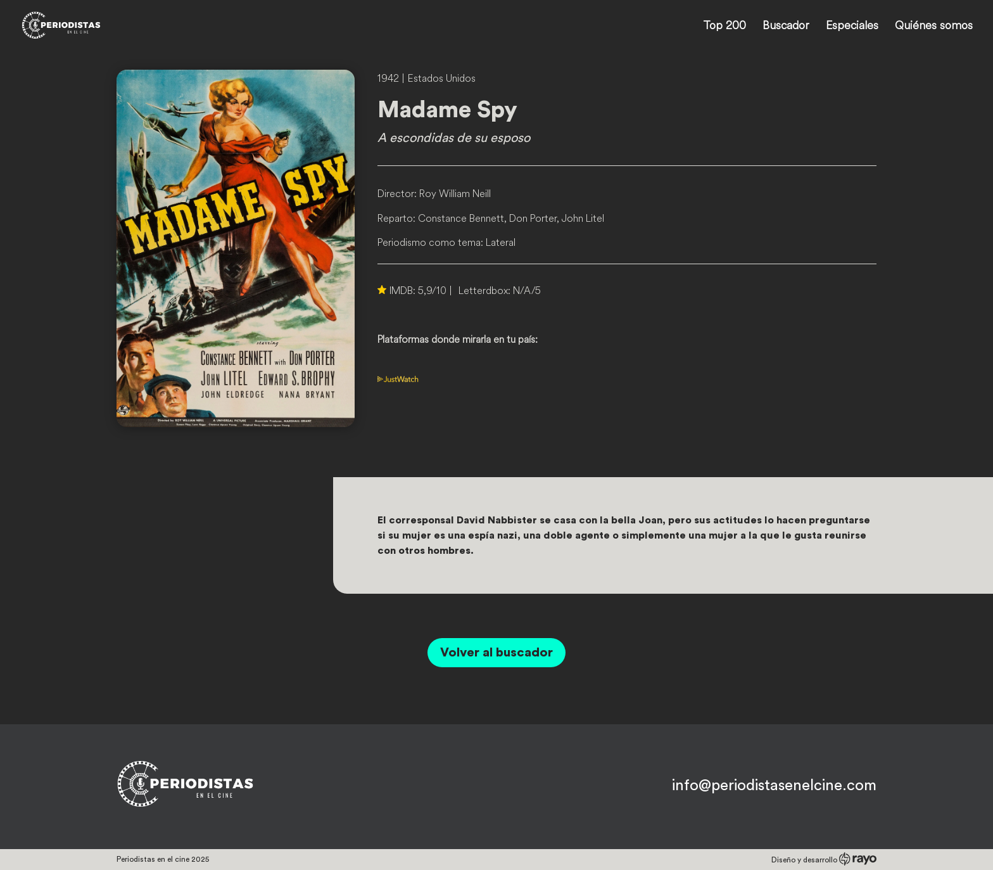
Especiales (852, 26)
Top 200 (724, 26)
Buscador (785, 26)
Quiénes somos (934, 26)
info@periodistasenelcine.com (774, 785)
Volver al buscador (496, 652)
